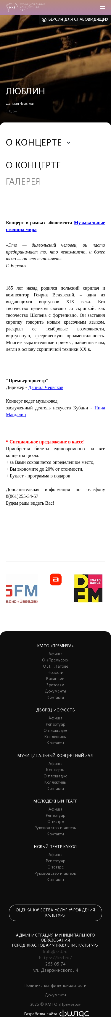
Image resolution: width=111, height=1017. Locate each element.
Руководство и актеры (55, 828)
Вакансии (55, 679)
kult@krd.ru (55, 952)
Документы (55, 691)
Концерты (55, 770)
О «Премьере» (55, 660)
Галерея (23, 182)
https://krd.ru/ (55, 958)
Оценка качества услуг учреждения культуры (55, 913)
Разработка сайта (40, 1014)
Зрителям (55, 685)
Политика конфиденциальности (55, 986)
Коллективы (55, 737)
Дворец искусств (55, 710)
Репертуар (55, 724)
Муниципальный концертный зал (55, 756)
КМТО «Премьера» (55, 646)
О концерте (33, 166)
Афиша (55, 654)
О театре (55, 822)
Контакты (55, 697)
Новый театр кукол (55, 847)
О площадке (55, 731)
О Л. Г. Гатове (55, 666)
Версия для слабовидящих (79, 19)
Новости (56, 673)
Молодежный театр (55, 801)
